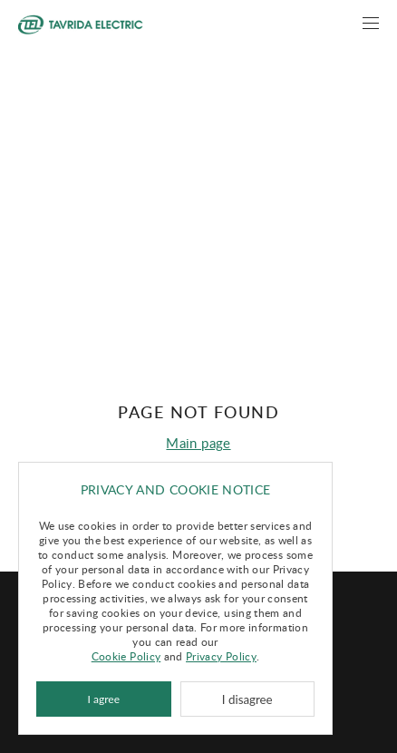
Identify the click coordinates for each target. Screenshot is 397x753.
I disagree (247, 699)
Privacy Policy (221, 656)
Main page (198, 443)
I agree (104, 699)
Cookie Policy (126, 656)
